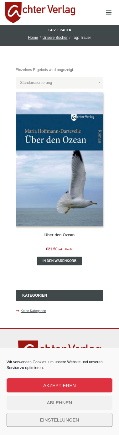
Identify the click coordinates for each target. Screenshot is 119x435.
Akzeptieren (59, 385)
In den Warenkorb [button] (60, 261)
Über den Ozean (59, 235)
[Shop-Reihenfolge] (59, 83)
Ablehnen (59, 402)
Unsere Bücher (55, 37)
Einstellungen (59, 419)
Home (33, 37)
